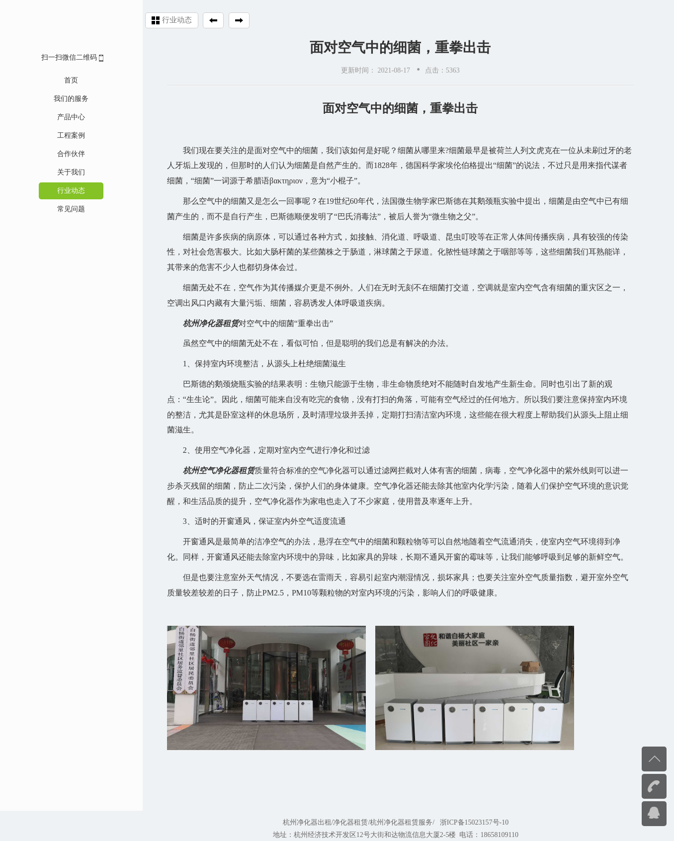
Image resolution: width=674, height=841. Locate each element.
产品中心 (61, 117)
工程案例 (61, 135)
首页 (61, 80)
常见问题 (61, 209)
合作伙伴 (61, 154)
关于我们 (61, 172)
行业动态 (61, 190)
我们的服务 (61, 98)
